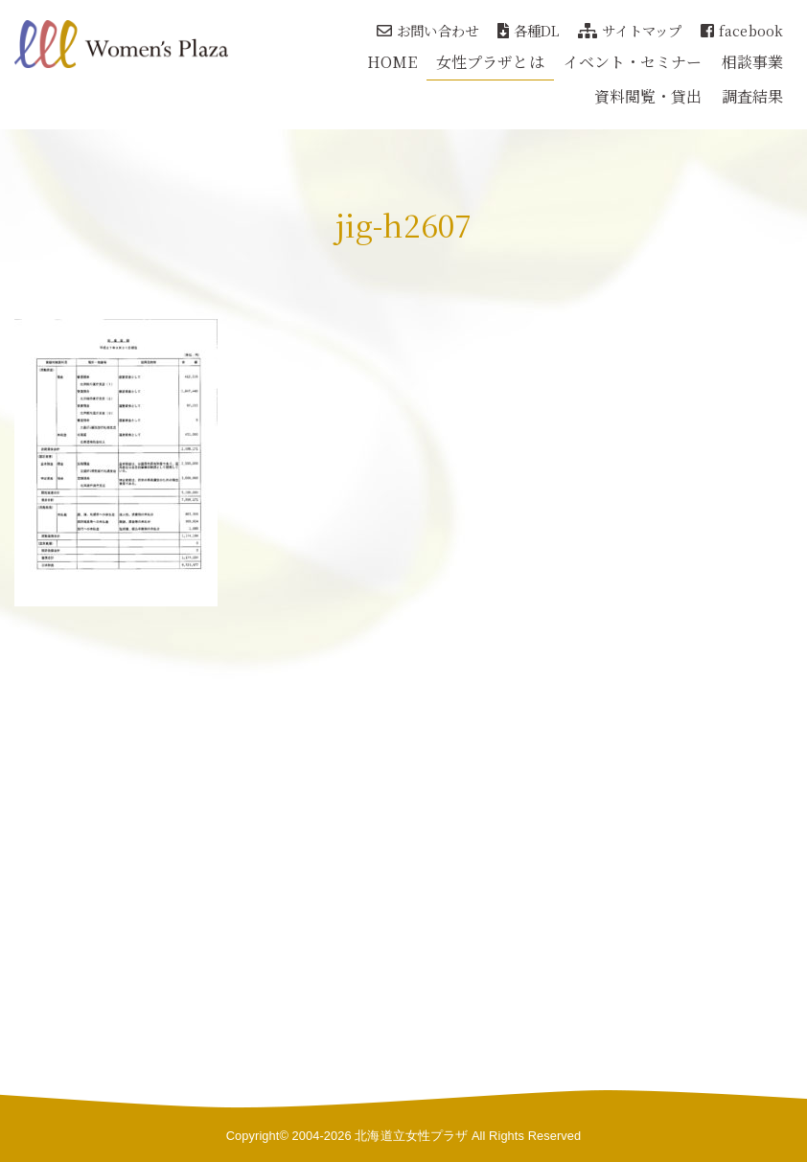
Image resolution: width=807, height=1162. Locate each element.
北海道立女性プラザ (411, 1135)
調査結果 (752, 96)
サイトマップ (629, 30)
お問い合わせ (427, 30)
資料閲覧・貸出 (648, 96)
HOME (392, 62)
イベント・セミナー (633, 62)
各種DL (528, 30)
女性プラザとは (490, 62)
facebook (742, 30)
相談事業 (752, 62)
